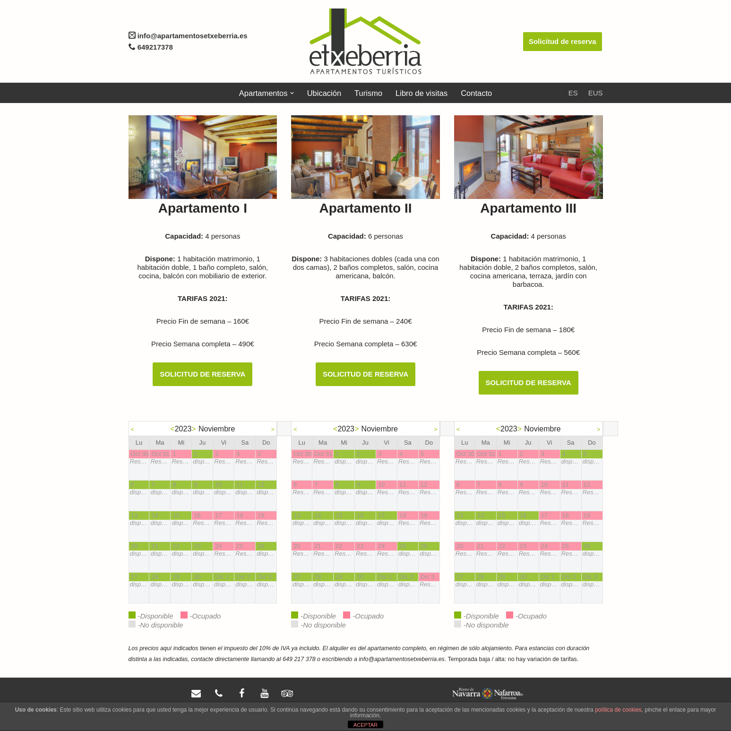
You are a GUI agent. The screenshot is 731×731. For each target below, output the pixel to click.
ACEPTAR (365, 725)
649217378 (154, 47)
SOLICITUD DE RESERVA (202, 374)
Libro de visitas (421, 93)
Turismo (368, 93)
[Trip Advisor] (286, 694)
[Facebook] (241, 694)
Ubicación (324, 93)
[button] (291, 93)
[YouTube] (264, 694)
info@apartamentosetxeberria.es (188, 36)
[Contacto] (196, 694)
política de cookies (618, 709)
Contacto (476, 93)
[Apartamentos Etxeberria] (365, 41)
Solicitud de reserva (562, 41)
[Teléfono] (218, 694)
